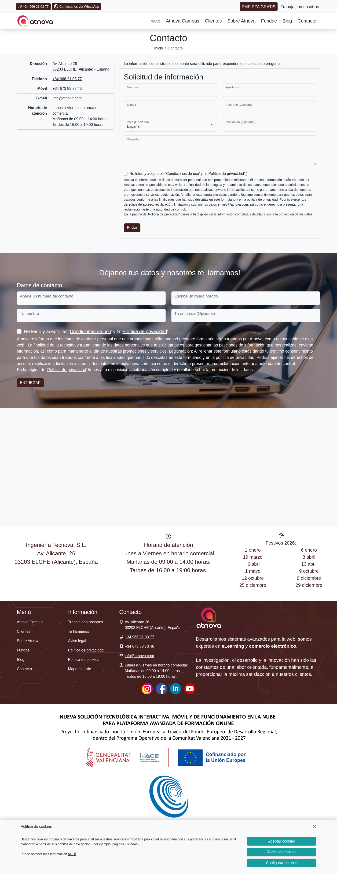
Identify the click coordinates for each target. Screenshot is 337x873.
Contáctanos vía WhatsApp (76, 6)
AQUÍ (72, 854)
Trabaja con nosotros (85, 622)
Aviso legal (77, 641)
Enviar (132, 228)
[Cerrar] (314, 826)
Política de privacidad (226, 174)
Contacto (306, 20)
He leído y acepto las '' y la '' (188, 174)
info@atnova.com (67, 98)
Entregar (30, 383)
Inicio (154, 20)
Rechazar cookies (281, 852)
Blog (287, 20)
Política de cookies (83, 660)
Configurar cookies (281, 863)
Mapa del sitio (79, 669)
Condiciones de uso (182, 174)
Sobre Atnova (241, 20)
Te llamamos (78, 631)
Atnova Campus (182, 20)
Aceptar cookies (281, 841)
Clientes (213, 20)
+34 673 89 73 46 (67, 88)
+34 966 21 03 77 (33, 6)
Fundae (269, 20)
